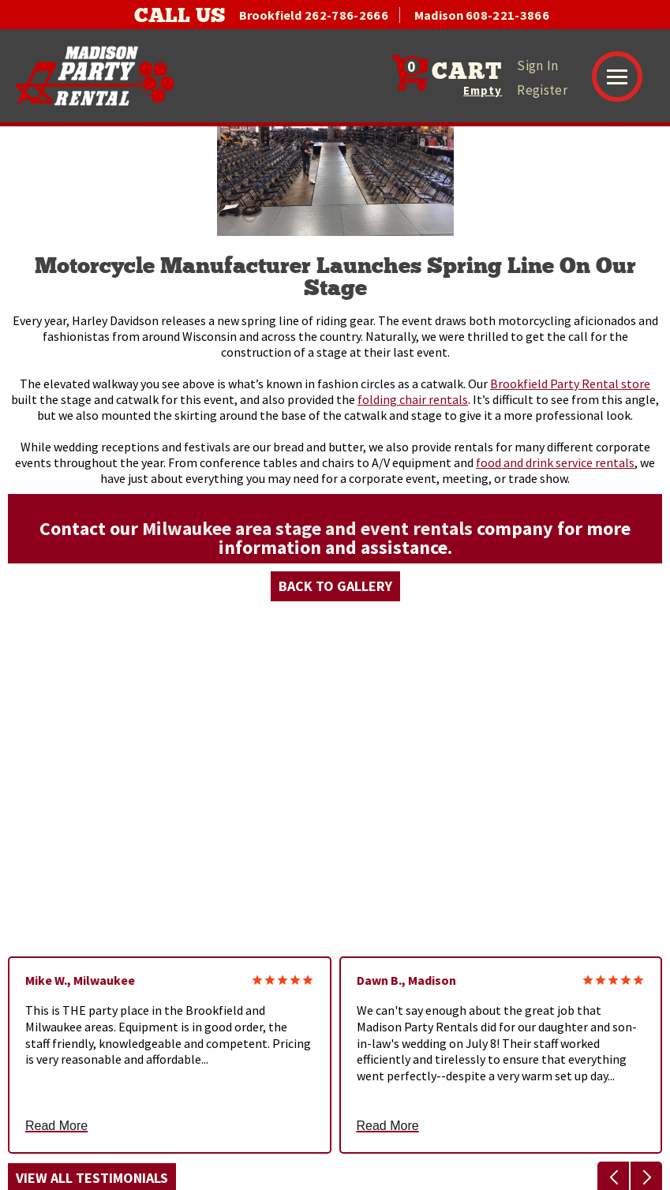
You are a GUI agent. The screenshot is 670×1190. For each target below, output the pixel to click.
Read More (56, 1126)
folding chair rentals (412, 399)
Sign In (537, 65)
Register (542, 90)
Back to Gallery (335, 586)
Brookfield (313, 15)
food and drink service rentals (555, 462)
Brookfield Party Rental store (570, 383)
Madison (481, 15)
